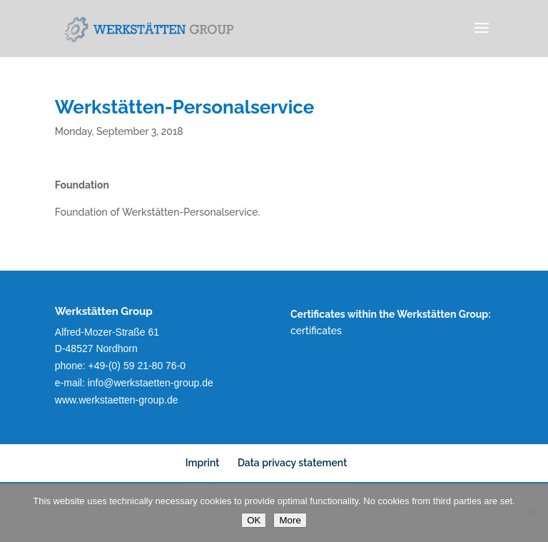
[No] (530, 513)
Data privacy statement (292, 462)
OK (253, 520)
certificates (316, 330)
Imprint (203, 462)
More (289, 520)
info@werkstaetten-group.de (150, 382)
